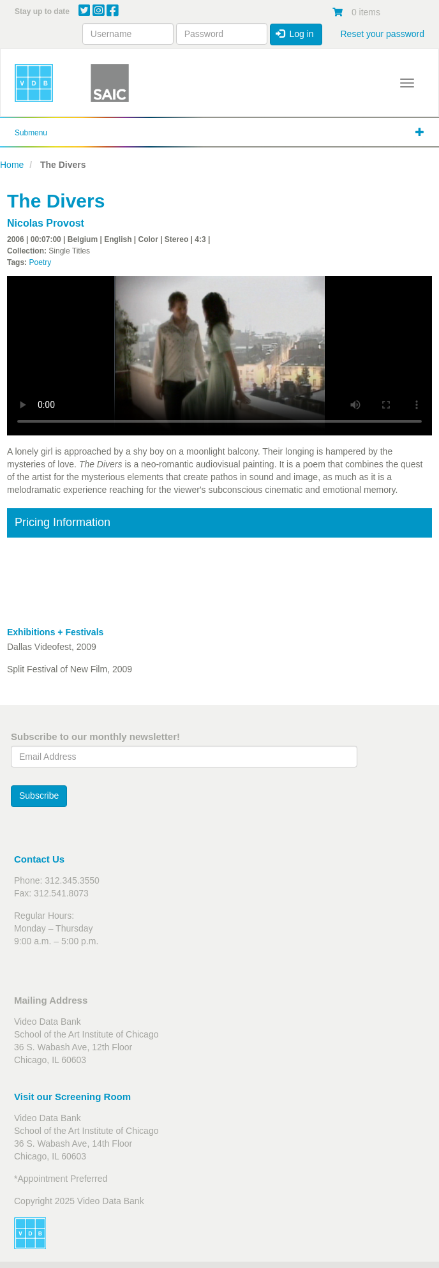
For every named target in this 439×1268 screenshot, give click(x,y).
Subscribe (39, 795)
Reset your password (382, 34)
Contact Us (39, 859)
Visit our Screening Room (72, 1096)
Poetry (40, 262)
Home (12, 165)
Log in (295, 34)
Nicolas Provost (45, 223)
